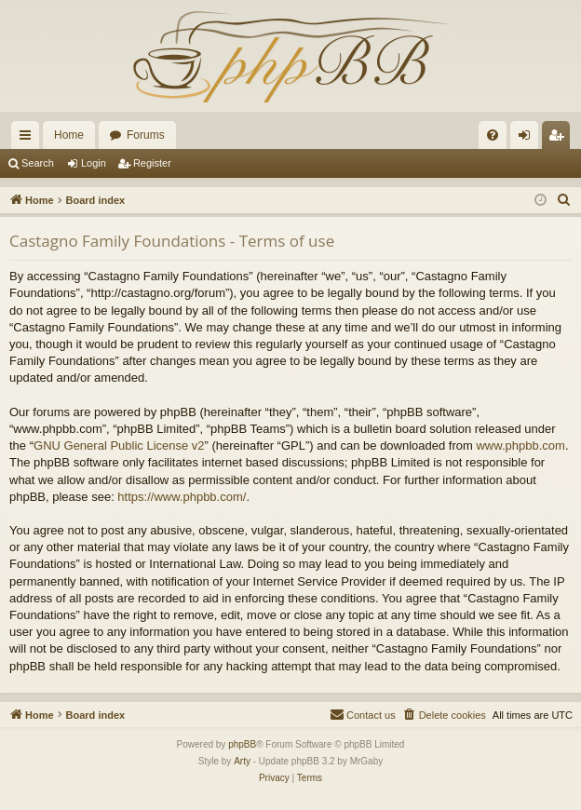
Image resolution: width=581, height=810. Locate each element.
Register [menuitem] (560, 138)
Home (69, 135)
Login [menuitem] (528, 138)
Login (93, 163)
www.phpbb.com (520, 445)
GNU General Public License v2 (119, 445)
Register (152, 163)
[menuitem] (493, 135)
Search (37, 163)
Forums (146, 135)
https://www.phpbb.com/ (181, 497)
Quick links (29, 138)
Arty (242, 761)
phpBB (242, 744)
